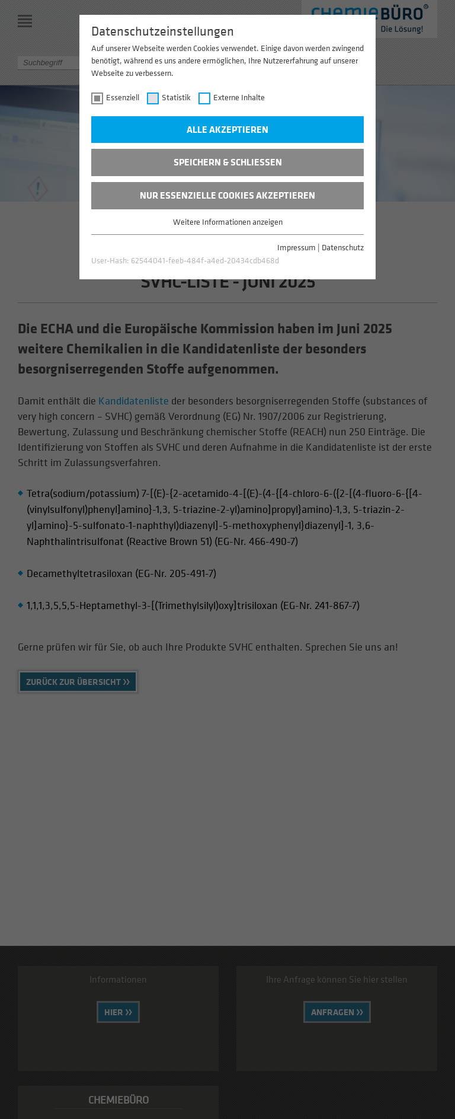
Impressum (296, 247)
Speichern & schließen (228, 161)
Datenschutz (343, 247)
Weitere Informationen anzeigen (228, 221)
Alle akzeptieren (227, 129)
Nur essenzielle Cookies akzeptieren (227, 195)
